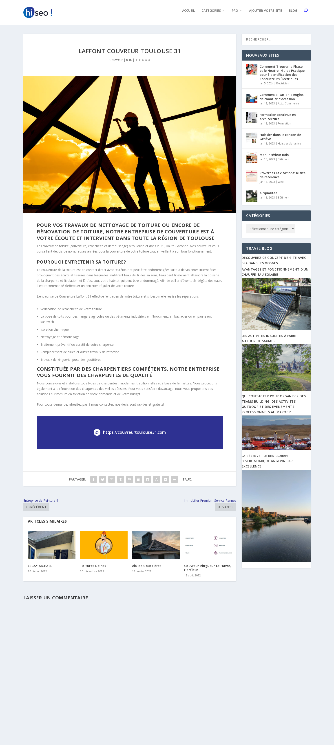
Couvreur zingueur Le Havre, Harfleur (207, 571)
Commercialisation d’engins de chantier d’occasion (281, 100)
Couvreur (116, 63)
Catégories (211, 14)
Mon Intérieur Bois (274, 158)
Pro (235, 14)
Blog (293, 14)
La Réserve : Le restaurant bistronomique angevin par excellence (267, 464)
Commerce (292, 106)
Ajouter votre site (265, 14)
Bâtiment (283, 162)
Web (281, 185)
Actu (280, 106)
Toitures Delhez (93, 569)
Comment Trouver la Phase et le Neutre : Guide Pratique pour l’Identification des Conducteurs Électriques (282, 76)
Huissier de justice (289, 147)
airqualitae (268, 196)
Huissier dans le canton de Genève (280, 140)
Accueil (188, 14)
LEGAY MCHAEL (40, 569)
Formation (284, 127)
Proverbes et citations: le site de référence (282, 178)
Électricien (282, 86)
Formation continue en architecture (278, 120)
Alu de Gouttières (146, 569)
